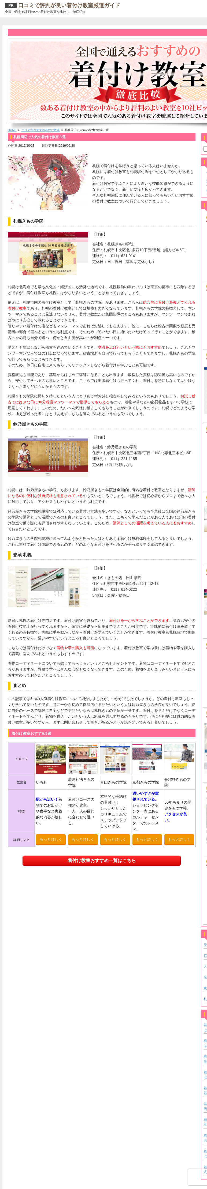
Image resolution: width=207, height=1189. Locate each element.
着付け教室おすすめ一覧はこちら (102, 860)
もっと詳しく (51, 839)
